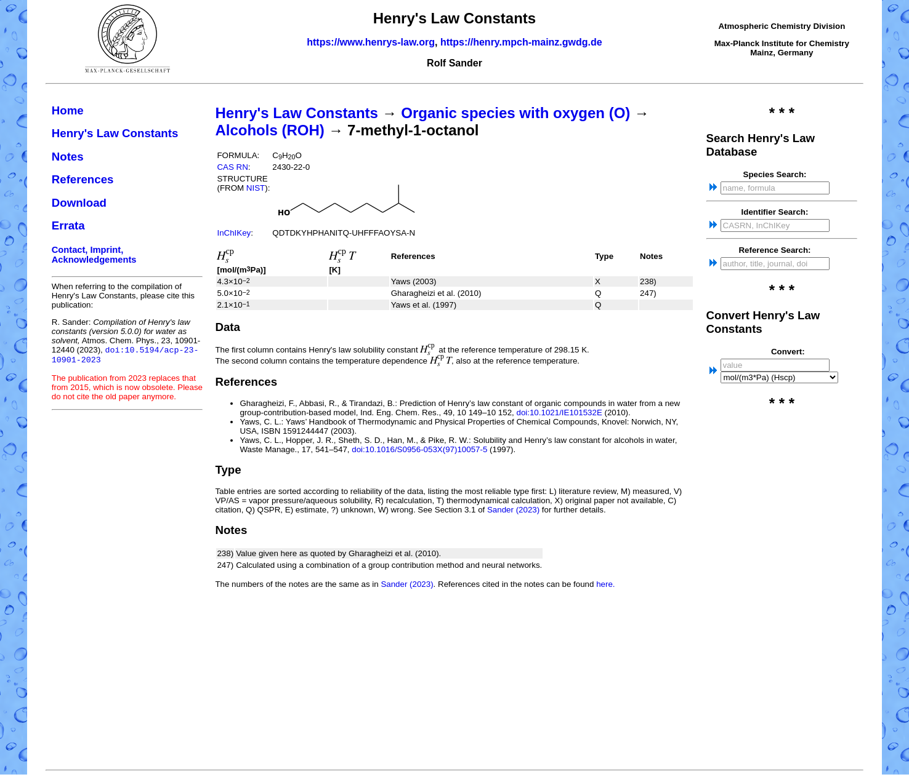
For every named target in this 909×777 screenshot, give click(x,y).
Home (68, 110)
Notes (68, 156)
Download (79, 202)
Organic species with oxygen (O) (515, 113)
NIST (255, 188)
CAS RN (232, 167)
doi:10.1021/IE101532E (559, 412)
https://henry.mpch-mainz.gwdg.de (521, 42)
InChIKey (234, 232)
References (83, 179)
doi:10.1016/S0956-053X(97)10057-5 (419, 449)
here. (605, 584)
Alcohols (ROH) (269, 130)
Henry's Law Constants (115, 133)
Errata (68, 225)
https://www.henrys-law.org (371, 42)
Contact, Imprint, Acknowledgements (94, 255)
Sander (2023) (513, 509)
